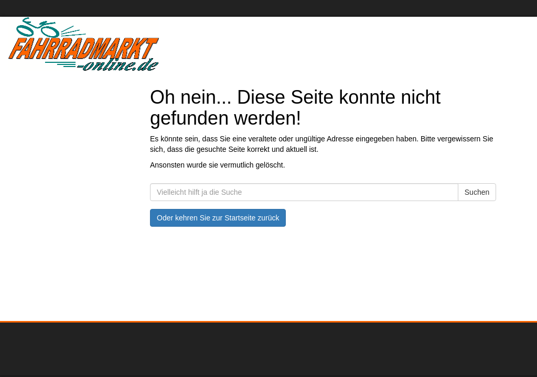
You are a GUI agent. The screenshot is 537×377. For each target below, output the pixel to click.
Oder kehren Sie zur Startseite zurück (218, 218)
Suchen (477, 192)
